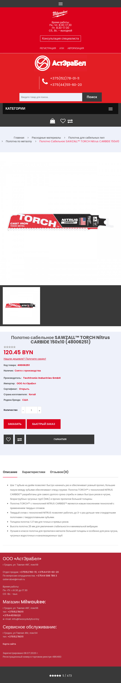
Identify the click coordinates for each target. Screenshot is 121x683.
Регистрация (48, 48)
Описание (10, 472)
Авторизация (76, 48)
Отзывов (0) (59, 472)
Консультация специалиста (60, 38)
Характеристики (33, 472)
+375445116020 (12, 615)
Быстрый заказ (43, 424)
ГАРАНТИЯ (60, 439)
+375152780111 (15, 611)
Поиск (92, 97)
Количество (11, 410)
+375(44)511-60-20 (66, 84)
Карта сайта (9, 644)
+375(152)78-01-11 (64, 78)
